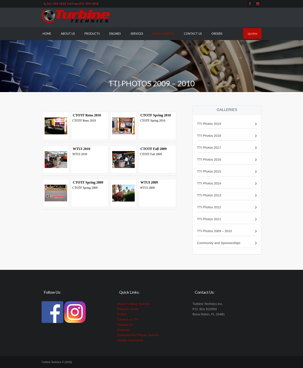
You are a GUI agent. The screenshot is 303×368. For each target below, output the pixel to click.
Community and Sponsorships (218, 243)
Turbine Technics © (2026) (57, 362)
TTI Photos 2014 (209, 183)
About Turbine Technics (134, 304)
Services (137, 33)
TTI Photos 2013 (209, 195)
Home (47, 33)
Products (92, 33)
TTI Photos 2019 (209, 123)
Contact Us (193, 33)
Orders (216, 33)
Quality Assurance (130, 340)
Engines (115, 33)
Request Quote (128, 309)
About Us (68, 33)
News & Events (163, 33)
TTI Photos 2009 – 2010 (214, 231)
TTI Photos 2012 (209, 207)
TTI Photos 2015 (209, 171)
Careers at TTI (127, 319)
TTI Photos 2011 (209, 219)
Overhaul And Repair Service (138, 335)
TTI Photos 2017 (209, 147)
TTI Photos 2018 (209, 135)
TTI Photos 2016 (209, 159)
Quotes (252, 33)
